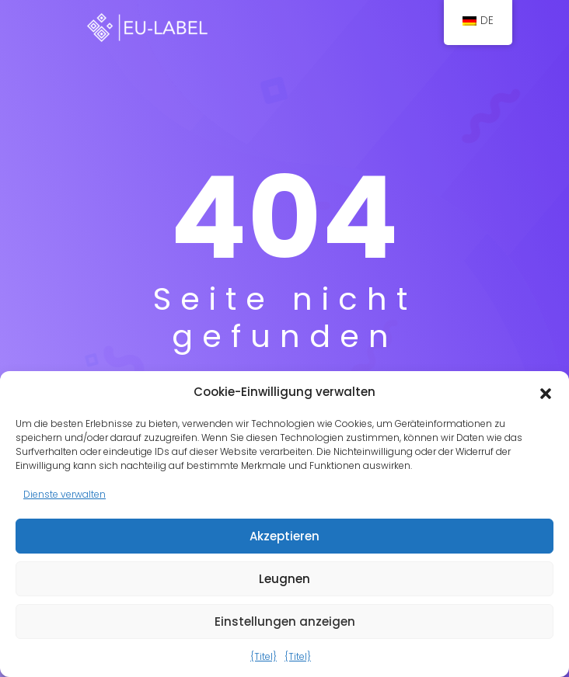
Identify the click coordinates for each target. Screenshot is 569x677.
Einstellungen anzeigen (285, 621)
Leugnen (284, 579)
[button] (545, 392)
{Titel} (263, 656)
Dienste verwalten (64, 494)
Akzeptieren (284, 536)
